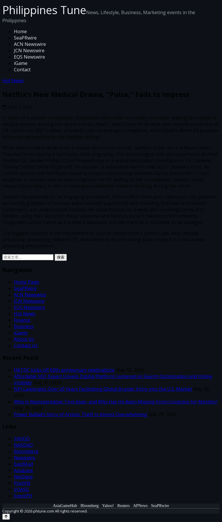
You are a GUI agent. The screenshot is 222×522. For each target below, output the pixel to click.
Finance (22, 320)
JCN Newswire (29, 50)
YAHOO (22, 438)
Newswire (24, 457)
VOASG (21, 489)
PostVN (22, 483)
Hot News (13, 80)
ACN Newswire (30, 44)
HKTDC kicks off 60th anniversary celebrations (64, 370)
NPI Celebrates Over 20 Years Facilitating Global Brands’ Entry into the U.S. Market (103, 389)
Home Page (26, 282)
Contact (22, 69)
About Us (24, 339)
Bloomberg (26, 451)
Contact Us (26, 345)
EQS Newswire (29, 57)
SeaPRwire (25, 38)
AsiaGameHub (65, 506)
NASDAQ (23, 445)
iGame (20, 63)
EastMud (23, 464)
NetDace (23, 477)
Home (20, 31)
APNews (140, 506)
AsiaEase (23, 470)
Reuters (123, 506)
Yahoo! (108, 506)
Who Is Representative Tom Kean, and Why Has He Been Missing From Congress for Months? (115, 401)
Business (24, 326)
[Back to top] (6, 517)
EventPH (23, 496)
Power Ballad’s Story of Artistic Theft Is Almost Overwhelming (80, 414)
